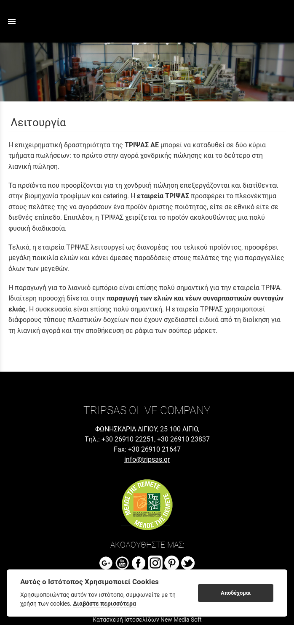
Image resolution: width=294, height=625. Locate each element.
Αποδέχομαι (236, 593)
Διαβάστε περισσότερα (104, 603)
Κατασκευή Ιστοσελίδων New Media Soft (147, 619)
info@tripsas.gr (147, 459)
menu (12, 21)
